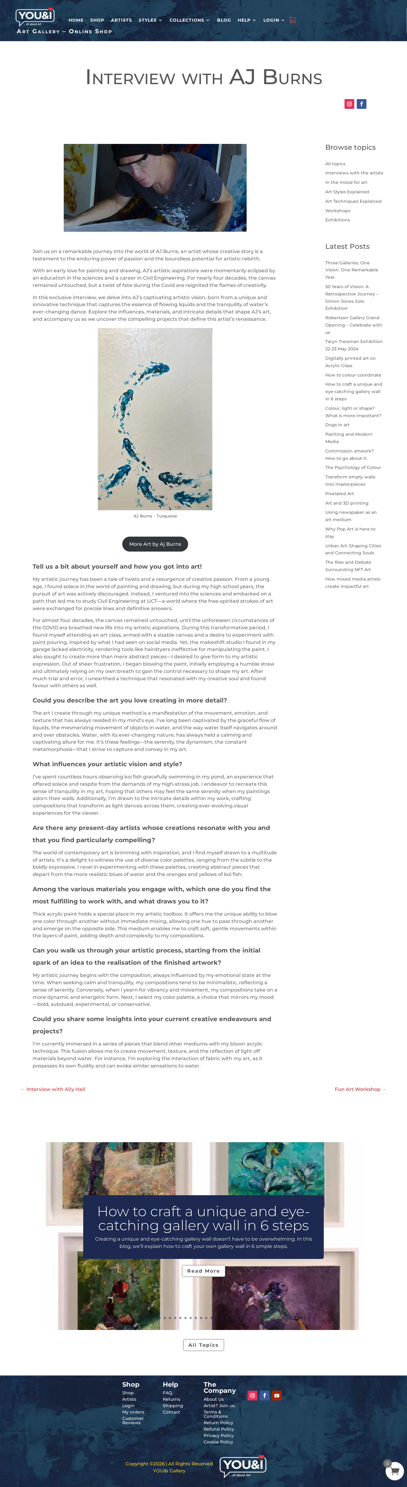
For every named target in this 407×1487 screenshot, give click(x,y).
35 (274, 1318)
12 (154, 1318)
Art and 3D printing (347, 503)
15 (170, 1318)
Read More (203, 1271)
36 (279, 1318)
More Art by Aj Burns (155, 544)
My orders (133, 1412)
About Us (214, 1399)
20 (196, 1318)
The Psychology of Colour (353, 467)
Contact (171, 1412)
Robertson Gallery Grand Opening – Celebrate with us (353, 325)
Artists (121, 20)
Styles (148, 20)
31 (253, 1318)
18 (185, 1318)
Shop (97, 20)
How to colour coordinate (353, 375)
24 (217, 1318)
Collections (187, 20)
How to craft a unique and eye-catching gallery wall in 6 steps (353, 391)
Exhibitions (337, 220)
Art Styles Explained (347, 192)
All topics (335, 163)
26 (227, 1318)
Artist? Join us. (219, 1405)
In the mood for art (346, 182)
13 (160, 1318)
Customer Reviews (133, 1420)
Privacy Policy (219, 1435)
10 (144, 1318)
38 (289, 1318)
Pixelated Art (339, 493)
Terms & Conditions (216, 1414)
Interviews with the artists (354, 173)
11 (149, 1318)
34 (268, 1318)
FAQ (167, 1393)
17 (180, 1318)
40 (299, 1318)
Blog (224, 20)
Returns (171, 1399)
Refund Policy (219, 1429)
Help (244, 20)
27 (232, 1318)
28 (237, 1318)
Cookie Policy (218, 1442)
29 (242, 1318)
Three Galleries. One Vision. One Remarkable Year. (351, 270)
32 (258, 1318)
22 (206, 1318)
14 (165, 1318)
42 (310, 1318)
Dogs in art (337, 424)
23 (211, 1318)
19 (191, 1318)
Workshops (337, 210)
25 (222, 1318)
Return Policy (218, 1422)
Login (271, 20)
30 (248, 1318)
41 (305, 1318)
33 (263, 1318)
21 (201, 1318)
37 (284, 1318)
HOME (76, 20)
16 (175, 1318)
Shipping (173, 1405)
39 (294, 1318)
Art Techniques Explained (353, 201)
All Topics (203, 1345)
